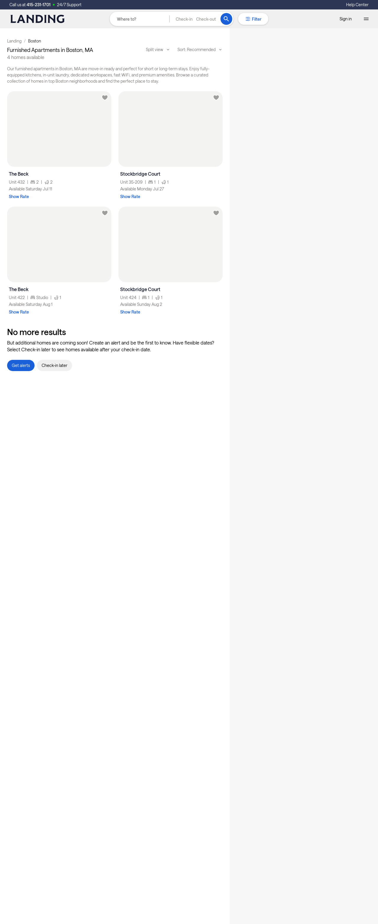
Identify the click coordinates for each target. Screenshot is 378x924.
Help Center (357, 4)
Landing (14, 40)
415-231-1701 (38, 4)
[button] (196, 19)
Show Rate (19, 196)
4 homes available (25, 57)
